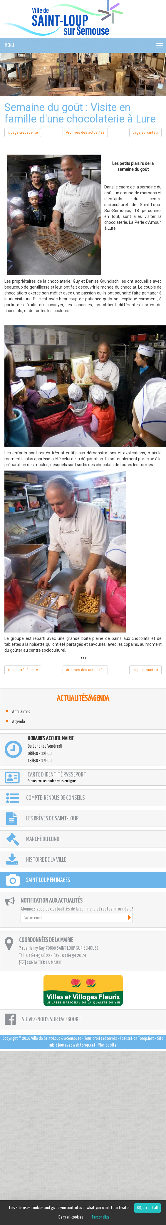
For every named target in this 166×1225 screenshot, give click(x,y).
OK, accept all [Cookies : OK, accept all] (147, 1208)
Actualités (21, 711)
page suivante (145, 132)
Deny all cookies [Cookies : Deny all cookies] (70, 1217)
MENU (9, 45)
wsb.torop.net (84, 1045)
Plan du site (107, 1045)
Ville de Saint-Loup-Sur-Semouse (56, 1038)
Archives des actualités (85, 132)
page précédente (23, 132)
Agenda (18, 721)
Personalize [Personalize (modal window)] (101, 1217)
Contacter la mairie (40, 962)
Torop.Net (146, 1038)
